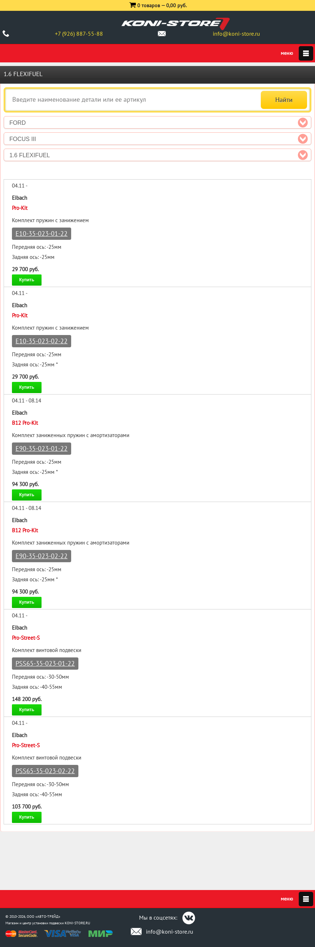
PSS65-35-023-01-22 (45, 663)
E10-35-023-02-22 (42, 341)
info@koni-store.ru (236, 33)
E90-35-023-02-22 (42, 556)
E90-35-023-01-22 (42, 448)
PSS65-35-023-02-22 (45, 771)
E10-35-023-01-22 (42, 233)
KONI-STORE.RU (77, 923)
